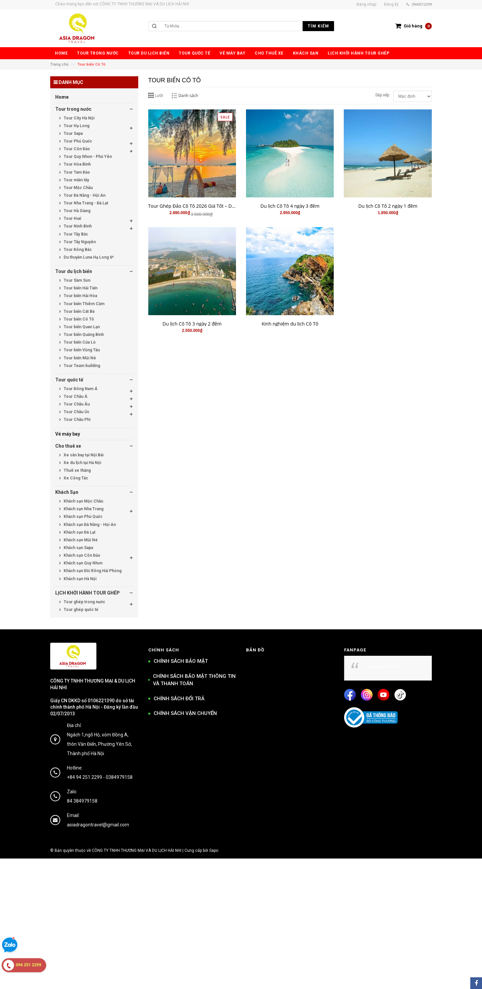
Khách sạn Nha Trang (83, 509)
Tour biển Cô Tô (78, 319)
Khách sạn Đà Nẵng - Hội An (89, 524)
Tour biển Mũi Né (79, 358)
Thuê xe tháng (77, 470)
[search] (247, 26)
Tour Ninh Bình (77, 226)
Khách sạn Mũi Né (80, 540)
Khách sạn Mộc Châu (83, 501)
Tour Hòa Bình (77, 164)
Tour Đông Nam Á (80, 388)
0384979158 (119, 777)
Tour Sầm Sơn (76, 280)
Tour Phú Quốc (77, 141)
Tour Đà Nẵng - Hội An (84, 195)
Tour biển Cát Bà (78, 311)
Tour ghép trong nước (84, 602)
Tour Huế (72, 218)
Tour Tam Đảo (76, 172)
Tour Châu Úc (76, 412)
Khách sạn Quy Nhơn (82, 563)
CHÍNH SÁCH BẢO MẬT (181, 661)
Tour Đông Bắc (77, 249)
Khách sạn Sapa (78, 547)
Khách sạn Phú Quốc (82, 516)
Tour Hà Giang (76, 210)
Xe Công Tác (75, 478)
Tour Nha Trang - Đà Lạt (85, 203)
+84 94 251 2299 (84, 777)
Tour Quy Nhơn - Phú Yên (87, 156)
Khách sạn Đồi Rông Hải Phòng (92, 570)
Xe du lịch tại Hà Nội (82, 462)
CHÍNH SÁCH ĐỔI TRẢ (179, 699)
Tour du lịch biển (73, 271)
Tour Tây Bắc (75, 234)
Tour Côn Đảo (76, 149)
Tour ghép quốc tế (80, 609)
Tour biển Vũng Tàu (81, 350)
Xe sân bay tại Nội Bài (83, 455)
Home (62, 97)
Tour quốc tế (69, 379)
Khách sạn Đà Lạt (79, 532)
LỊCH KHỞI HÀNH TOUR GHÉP (87, 593)
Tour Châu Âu (76, 404)
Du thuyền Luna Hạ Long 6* (88, 257)
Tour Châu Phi (76, 419)
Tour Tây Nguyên (79, 242)
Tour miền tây (76, 180)
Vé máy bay (67, 434)
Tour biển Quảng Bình (83, 334)
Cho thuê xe (68, 446)
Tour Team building (81, 365)
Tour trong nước (73, 109)
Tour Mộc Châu (78, 187)
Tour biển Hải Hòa (80, 295)
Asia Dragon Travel (383, 666)
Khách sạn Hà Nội (79, 578)
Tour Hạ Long (76, 125)
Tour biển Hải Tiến (80, 288)
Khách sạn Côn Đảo (81, 555)
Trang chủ (59, 64)
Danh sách (188, 95)
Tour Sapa (73, 133)
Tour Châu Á (75, 396)
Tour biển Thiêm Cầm (83, 303)
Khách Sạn (66, 492)
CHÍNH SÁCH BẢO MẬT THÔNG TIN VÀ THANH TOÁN (194, 680)
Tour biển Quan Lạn (81, 327)
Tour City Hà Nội (78, 118)
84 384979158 (82, 801)
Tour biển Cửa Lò (79, 342)
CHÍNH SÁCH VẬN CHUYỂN (185, 713)
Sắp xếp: (382, 95)
